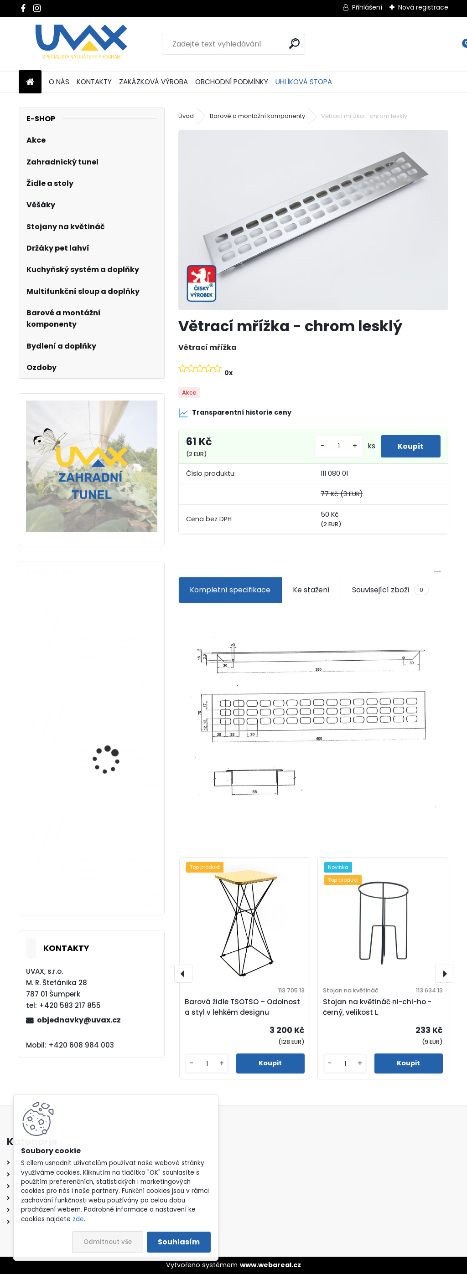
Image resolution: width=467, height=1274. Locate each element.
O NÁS (59, 82)
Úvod (186, 116)
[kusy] (336, 446)
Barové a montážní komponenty (257, 116)
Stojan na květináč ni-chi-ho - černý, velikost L (377, 1007)
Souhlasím (179, 1242)
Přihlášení (367, 7)
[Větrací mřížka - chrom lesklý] (313, 220)
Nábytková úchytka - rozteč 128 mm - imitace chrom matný (117, 759)
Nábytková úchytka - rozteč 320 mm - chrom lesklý (117, 648)
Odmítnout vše (107, 1242)
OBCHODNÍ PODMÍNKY (231, 82)
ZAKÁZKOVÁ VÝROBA (153, 82)
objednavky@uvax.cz (79, 1020)
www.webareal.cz (270, 1264)
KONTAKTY (94, 82)
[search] (294, 43)
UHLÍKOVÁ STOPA (303, 82)
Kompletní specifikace (230, 590)
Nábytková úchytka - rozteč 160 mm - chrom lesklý (116, 870)
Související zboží (390, 590)
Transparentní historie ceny (234, 413)
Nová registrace (423, 7)
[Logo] (81, 44)
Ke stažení (311, 590)
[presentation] (183, 974)
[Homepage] (30, 82)
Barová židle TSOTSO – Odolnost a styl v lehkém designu (242, 1007)
